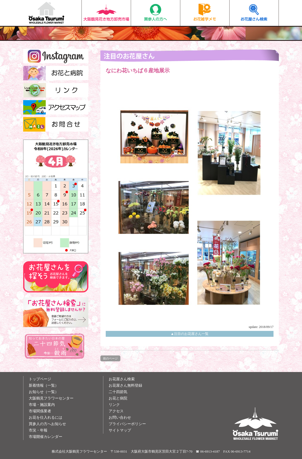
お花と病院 (118, 398)
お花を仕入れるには (45, 418)
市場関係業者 (40, 411)
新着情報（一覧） (44, 385)
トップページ (40, 379)
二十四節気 (118, 392)
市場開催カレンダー (45, 437)
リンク (114, 405)
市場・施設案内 (42, 405)
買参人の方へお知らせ (47, 424)
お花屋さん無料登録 (125, 385)
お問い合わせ (120, 418)
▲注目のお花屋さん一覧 (190, 334)
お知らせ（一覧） (44, 392)
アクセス (116, 411)
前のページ (110, 358)
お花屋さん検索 (122, 379)
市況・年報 (38, 430)
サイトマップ (120, 430)
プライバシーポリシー (127, 424)
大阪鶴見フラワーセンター (51, 398)
